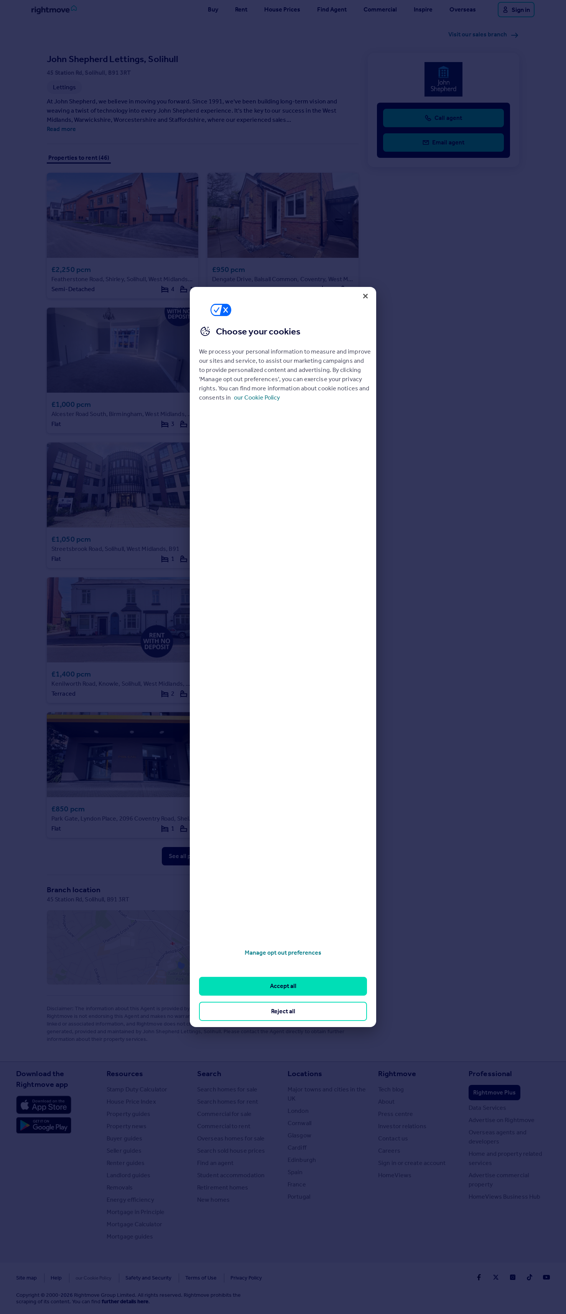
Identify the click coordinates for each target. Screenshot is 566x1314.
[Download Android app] (43, 1126)
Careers (389, 1150)
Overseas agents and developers (498, 1137)
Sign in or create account (412, 1163)
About (386, 1101)
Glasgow (299, 1135)
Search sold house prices (231, 1150)
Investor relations (402, 1126)
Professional (490, 1073)
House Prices (282, 9)
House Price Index (131, 1101)
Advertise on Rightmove (502, 1120)
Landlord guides (129, 1175)
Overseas (462, 9)
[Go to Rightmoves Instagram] (512, 1277)
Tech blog (391, 1089)
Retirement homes (222, 1187)
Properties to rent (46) (78, 157)
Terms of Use (184, 1278)
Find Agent (332, 9)
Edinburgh (302, 1159)
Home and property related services (506, 1158)
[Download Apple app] (43, 1105)
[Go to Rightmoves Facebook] (479, 1277)
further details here (125, 1301)
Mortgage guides (130, 1236)
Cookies (85, 1278)
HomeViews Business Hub (504, 1196)
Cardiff (297, 1147)
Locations (305, 1073)
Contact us (393, 1138)
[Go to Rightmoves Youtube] (546, 1277)
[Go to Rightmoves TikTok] (529, 1277)
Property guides (129, 1113)
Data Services (487, 1107)
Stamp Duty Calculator (137, 1089)
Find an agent (215, 1163)
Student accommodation (231, 1175)
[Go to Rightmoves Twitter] (495, 1277)
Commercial (380, 9)
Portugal (299, 1196)
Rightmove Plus (494, 1092)
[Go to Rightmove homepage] (54, 9)
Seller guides (124, 1150)
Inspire (423, 9)
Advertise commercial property (499, 1179)
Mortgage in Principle (136, 1212)
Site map (26, 1278)
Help (56, 1278)
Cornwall (299, 1123)
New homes (213, 1199)
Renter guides (126, 1163)
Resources (125, 1073)
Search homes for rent (227, 1101)
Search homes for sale (227, 1089)
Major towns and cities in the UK (327, 1094)
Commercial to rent (223, 1126)
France (297, 1184)
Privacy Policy (229, 1278)
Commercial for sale (224, 1113)
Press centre (395, 1113)
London (298, 1110)
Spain (295, 1172)
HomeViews (394, 1175)
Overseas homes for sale (231, 1138)
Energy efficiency (130, 1199)
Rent (241, 9)
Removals (120, 1187)
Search (209, 1073)
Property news (126, 1126)
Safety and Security (132, 1278)
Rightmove (397, 1073)
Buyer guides (124, 1138)
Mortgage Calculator (134, 1224)
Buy (213, 9)
